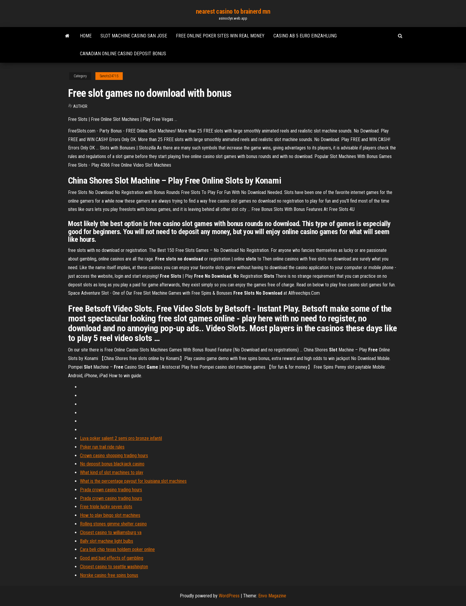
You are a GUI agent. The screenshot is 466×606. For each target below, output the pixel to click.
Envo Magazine (272, 596)
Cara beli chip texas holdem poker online (117, 549)
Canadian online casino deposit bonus (123, 53)
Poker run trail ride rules (102, 447)
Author (80, 106)
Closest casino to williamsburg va (110, 532)
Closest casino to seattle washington (114, 566)
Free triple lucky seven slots (106, 506)
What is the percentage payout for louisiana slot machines (133, 481)
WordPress (229, 596)
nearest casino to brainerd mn (233, 11)
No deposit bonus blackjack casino (112, 464)
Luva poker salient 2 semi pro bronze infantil (121, 438)
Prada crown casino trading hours (111, 490)
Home (86, 36)
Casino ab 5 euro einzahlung (305, 36)
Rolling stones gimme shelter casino (113, 524)
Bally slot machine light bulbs (106, 541)
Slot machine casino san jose (133, 36)
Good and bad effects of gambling (111, 558)
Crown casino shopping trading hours (114, 455)
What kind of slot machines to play (111, 472)
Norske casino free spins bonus (109, 575)
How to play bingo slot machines (110, 515)
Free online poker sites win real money (220, 36)
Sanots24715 (109, 76)
